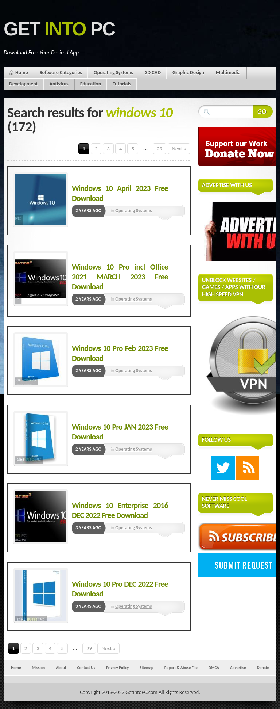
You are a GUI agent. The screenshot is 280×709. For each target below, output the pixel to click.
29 (159, 148)
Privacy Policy (117, 667)
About (61, 667)
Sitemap (146, 667)
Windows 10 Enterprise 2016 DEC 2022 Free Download (120, 510)
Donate (263, 667)
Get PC (59, 29)
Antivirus (59, 84)
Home (21, 72)
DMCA (214, 667)
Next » (179, 148)
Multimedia (228, 72)
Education (90, 84)
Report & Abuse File (181, 667)
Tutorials (122, 84)
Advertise (238, 667)
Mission (38, 667)
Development (23, 84)
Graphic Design (188, 72)
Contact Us (86, 667)
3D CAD (153, 72)
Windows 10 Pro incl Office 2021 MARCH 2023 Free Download (120, 276)
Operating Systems (113, 72)
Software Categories (61, 72)
